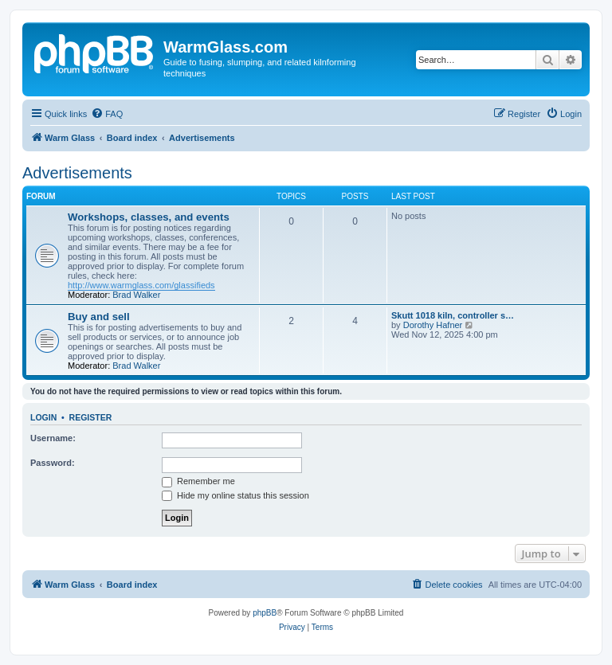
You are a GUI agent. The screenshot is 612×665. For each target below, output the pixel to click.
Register (90, 417)
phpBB (265, 612)
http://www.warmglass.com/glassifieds (141, 285)
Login (43, 417)
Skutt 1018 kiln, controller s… (452, 315)
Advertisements (77, 173)
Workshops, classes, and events (149, 217)
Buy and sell (99, 317)
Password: (52, 462)
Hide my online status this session (235, 495)
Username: (53, 438)
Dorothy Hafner (433, 325)
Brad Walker (136, 294)
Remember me (198, 481)
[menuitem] (107, 113)
